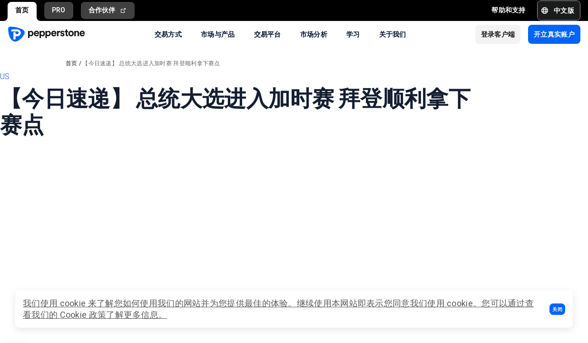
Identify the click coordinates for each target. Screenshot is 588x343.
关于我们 (392, 34)
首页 (22, 10)
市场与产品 (218, 34)
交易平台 (267, 34)
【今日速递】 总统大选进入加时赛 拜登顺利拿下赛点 (151, 63)
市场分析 (313, 34)
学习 (353, 34)
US (5, 76)
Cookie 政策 (83, 315)
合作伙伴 (107, 10)
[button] (557, 309)
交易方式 (168, 34)
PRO (59, 10)
